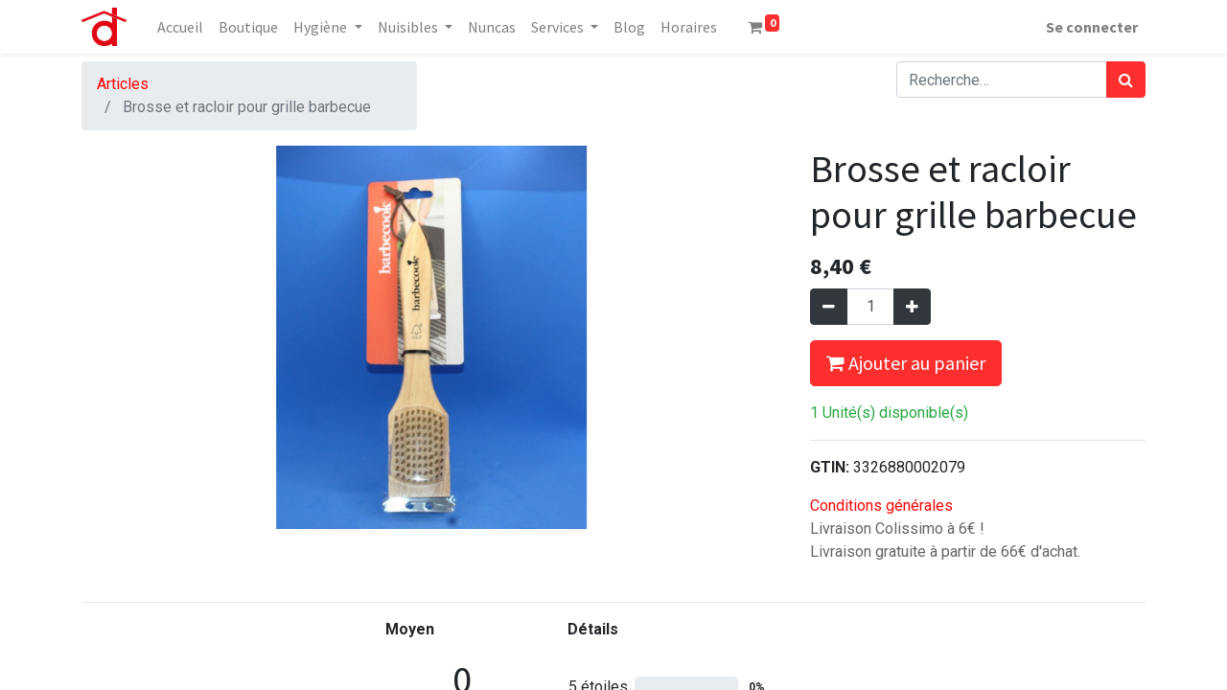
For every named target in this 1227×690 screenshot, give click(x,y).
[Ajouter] (912, 306)
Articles (123, 84)
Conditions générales (881, 505)
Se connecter (1092, 26)
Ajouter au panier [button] (905, 363)
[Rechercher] (1126, 79)
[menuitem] (180, 27)
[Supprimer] (828, 306)
